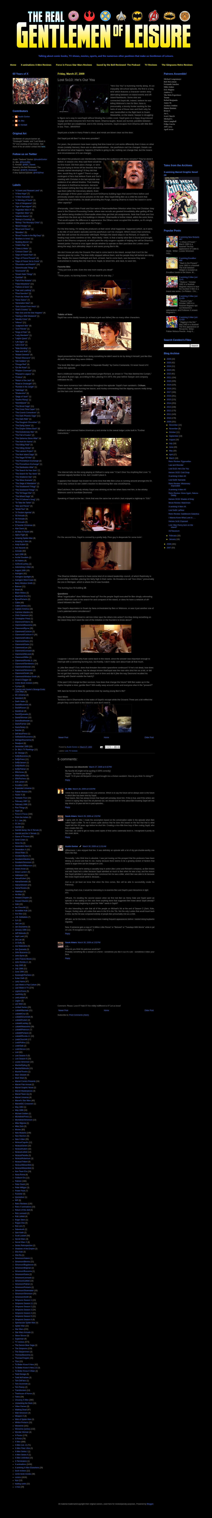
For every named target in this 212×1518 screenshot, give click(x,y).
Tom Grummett (21, 1384)
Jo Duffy (18, 943)
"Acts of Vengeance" (23, 203)
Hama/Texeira (21, 888)
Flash (17, 811)
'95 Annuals (20, 522)
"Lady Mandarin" (22, 335)
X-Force (18, 1438)
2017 (169, 392)
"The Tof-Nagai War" (23, 493)
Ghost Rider (20, 853)
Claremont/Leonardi (23, 651)
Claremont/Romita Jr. (24, 660)
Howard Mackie (21, 901)
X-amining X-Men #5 (177, 489)
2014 (169, 403)
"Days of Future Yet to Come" (27, 261)
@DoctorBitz (25, 162)
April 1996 (19, 554)
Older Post (149, 737)
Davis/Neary (20, 727)
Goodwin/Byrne (21, 856)
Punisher (18, 1194)
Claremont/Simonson (24, 670)
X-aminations (20, 1464)
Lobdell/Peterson (22, 1030)
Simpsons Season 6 (23, 1319)
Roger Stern (20, 1220)
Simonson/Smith (22, 1297)
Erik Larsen (20, 782)
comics (18, 1477)
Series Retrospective (24, 1245)
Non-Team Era (21, 1171)
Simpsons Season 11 (24, 1303)
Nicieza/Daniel (21, 1146)
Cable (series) (21, 606)
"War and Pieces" (22, 506)
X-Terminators (21, 1461)
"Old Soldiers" (21, 361)
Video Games (21, 1406)
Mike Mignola (20, 1123)
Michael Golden (21, 1113)
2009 (169, 422)
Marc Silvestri (20, 1075)
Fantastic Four (21, 798)
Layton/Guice (20, 991)
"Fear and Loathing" (23, 290)
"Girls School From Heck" (25, 306)
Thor (17, 1361)
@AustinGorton (40, 159)
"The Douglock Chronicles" (26, 422)
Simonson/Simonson (23, 1294)
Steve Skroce (20, 1336)
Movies (18, 1130)
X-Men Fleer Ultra (22, 1448)
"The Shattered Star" (23, 477)
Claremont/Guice (22, 644)
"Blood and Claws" (23, 229)
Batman (18, 586)
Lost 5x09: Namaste (177, 480)
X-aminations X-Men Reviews (36, 65)
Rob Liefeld (20, 1216)
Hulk (17, 904)
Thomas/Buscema (22, 1355)
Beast (17, 590)
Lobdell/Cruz (20, 1014)
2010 (169, 418)
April (171, 454)
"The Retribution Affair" (24, 467)
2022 (169, 374)
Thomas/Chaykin (22, 1358)
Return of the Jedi (22, 1210)
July (171, 443)
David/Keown (20, 708)
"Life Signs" (20, 342)
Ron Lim (18, 1226)
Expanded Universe (23, 788)
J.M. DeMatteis (21, 917)
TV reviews (73, 751)
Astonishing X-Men (23, 567)
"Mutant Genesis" (22, 354)
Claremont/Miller (22, 657)
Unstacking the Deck (23, 1403)
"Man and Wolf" (21, 351)
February (173, 536)
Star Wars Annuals (23, 1332)
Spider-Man (20, 1326)
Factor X (18, 795)
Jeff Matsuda (20, 933)
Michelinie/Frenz (22, 1117)
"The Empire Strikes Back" (26, 429)
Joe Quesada (20, 949)
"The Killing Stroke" (23, 448)
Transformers (20, 1390)
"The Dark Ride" (22, 419)
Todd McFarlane (22, 1377)
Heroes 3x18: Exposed (178, 521)
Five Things (20, 808)
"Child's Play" (20, 245)
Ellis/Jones (19, 772)
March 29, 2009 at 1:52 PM (89, 816)
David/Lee (19, 711)
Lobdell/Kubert (21, 1020)
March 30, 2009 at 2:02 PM (89, 942)
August (172, 440)
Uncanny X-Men (22, 1400)
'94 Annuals (20, 519)
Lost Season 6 (21, 1059)
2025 (169, 363)
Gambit (18, 827)
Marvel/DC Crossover (24, 1104)
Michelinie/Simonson (23, 1120)
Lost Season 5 (21, 1055)
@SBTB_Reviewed (29, 170)
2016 (169, 396)
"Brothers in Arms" (22, 239)
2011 (169, 414)
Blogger (150, 1504)
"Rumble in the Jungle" (24, 387)
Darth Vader (20, 701)
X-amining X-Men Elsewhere (27, 1468)
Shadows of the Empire (25, 1249)
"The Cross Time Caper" (25, 409)
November (173, 429)
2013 (169, 407)
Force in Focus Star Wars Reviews (74, 65)
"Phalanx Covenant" (23, 371)
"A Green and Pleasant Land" (27, 190)
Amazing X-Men (21, 541)
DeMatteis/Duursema (24, 737)
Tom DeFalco (20, 1381)
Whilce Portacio (21, 1422)
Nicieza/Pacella (21, 1155)
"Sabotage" (19, 390)
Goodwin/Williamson (23, 866)
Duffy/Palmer (20, 769)
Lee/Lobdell (20, 998)
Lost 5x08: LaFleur (176, 510)
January (172, 539)
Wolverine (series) (22, 1429)
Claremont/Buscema (23, 625)
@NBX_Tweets (29, 165)
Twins (17, 1397)
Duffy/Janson (20, 762)
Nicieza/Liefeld (21, 1152)
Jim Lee (18, 940)
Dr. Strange (20, 753)
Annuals (18, 551)
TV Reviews (151, 65)
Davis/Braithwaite (22, 721)
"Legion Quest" (21, 338)
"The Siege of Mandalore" (26, 483)
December (173, 425)
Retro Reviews (21, 1204)
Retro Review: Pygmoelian (180, 461)
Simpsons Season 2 (23, 1306)
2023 (169, 370)
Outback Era (20, 1178)
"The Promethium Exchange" (27, 464)
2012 (169, 411)
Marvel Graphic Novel (24, 1088)
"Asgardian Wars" (22, 213)
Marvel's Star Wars (23, 1100)
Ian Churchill (20, 907)
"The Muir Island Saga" (24, 454)
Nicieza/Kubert (21, 1149)
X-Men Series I (21, 1451)
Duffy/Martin (20, 766)
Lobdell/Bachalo (21, 1010)
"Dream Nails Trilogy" (24, 274)
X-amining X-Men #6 (177, 476)
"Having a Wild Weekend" (25, 316)
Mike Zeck (19, 1126)
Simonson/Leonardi (23, 1278)
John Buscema (21, 952)
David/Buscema (21, 705)
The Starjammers (22, 1352)
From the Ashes (21, 817)
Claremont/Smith (22, 673)
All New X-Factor (22, 532)
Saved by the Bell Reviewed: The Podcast (118, 65)
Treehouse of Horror (23, 1393)
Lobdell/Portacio (22, 1033)
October (172, 432)
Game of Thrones (22, 836)
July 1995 (19, 965)
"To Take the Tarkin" (23, 503)
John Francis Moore (23, 959)
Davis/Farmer (20, 724)
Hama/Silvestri (21, 885)
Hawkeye (19, 891)
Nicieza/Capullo (21, 1142)
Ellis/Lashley (20, 775)
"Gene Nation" (21, 300)
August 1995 (20, 570)
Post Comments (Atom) (79, 1015)
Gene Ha (19, 843)
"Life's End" (20, 345)
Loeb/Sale (19, 1046)
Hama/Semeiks (21, 881)
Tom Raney (20, 1387)
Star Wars (19, 1329)
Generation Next (22, 846)
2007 (169, 548)
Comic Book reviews (23, 683)
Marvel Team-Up (22, 1094)
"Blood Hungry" (21, 226)
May (171, 451)
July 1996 (19, 968)
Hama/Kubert (20, 878)
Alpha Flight (20, 535)
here (43, 147)
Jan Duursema (21, 927)
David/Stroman (21, 717)
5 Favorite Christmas (24, 525)
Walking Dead (21, 1410)
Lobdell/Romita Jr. (22, 1036)
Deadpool (19, 743)
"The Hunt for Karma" (24, 441)
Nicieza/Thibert (21, 1162)
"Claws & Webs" (22, 248)
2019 (169, 385)
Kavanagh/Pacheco (23, 975)
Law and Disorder (176, 465)
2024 (169, 366)
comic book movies (23, 1474)
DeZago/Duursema (23, 740)
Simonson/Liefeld (22, 1281)
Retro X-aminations (23, 1207)
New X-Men (20, 1139)
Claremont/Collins (22, 638)
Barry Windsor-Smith (24, 583)
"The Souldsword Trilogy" (25, 486)
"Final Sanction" (21, 293)
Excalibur (19, 785)
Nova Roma (20, 1175)
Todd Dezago (20, 1374)
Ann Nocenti (20, 548)
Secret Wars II (21, 1242)
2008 (169, 544)
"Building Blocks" (22, 242)
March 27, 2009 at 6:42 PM (100, 767)
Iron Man (18, 914)
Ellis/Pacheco (20, 779)
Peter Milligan (21, 1187)
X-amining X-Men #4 (177, 507)
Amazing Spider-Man (24, 538)
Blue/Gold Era (21, 596)
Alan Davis (19, 528)
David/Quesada (21, 714)
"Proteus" (19, 377)
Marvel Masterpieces (24, 1091)
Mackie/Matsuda (22, 1068)
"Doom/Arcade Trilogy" (24, 268)
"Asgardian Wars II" (23, 210)
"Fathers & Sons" (22, 287)
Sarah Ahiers (71, 816)
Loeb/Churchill (21, 1039)
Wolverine (19, 1426)
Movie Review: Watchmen (179, 503)
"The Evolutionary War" (24, 432)
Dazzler (18, 730)
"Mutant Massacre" (23, 358)
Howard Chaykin (22, 898)
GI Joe (18, 824)
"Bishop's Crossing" (23, 219)
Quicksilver (19, 1197)
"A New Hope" (21, 194)
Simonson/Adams (22, 1258)
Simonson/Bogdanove (24, 1265)
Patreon (18, 1181)
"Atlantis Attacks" (22, 216)
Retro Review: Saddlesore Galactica (184, 514)
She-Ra (18, 1255)
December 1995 (21, 746)
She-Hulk (19, 1252)
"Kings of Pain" (21, 332)
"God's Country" (21, 309)
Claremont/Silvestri (23, 667)
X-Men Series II (21, 1455)
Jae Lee (18, 923)
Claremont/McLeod (23, 654)
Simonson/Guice (22, 1274)
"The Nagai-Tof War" (23, 458)
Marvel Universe (22, 1097)
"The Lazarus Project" (24, 451)
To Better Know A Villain (25, 1371)
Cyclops (18, 686)
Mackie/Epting (21, 1065)
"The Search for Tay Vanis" (26, 474)
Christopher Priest (22, 618)
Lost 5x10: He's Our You (179, 469)
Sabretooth (19, 1229)
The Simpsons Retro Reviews (177, 65)
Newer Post (63, 737)
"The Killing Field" (22, 445)
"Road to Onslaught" (23, 384)
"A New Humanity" (22, 197)
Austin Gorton (71, 846)
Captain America (22, 609)
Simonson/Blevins (22, 1262)
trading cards (20, 1484)
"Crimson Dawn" (22, 252)
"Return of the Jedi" (23, 380)
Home (13, 65)
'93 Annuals (20, 516)
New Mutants (20, 1133)
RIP (16, 1200)
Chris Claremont (22, 615)
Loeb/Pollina (20, 1043)
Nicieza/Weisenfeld (23, 1165)
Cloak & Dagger (21, 680)
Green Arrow (20, 869)
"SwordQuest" (21, 403)
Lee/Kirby (19, 994)
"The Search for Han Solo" (26, 470)
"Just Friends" (21, 329)
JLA (16, 920)
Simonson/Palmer (22, 1284)
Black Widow (20, 593)
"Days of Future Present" (25, 258)
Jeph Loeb (19, 936)
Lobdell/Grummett (22, 1017)
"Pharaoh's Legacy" (23, 374)
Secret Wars (20, 1239)
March (172, 458)
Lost (66, 751)
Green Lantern (21, 872)
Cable (17, 603)
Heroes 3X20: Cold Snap (179, 472)
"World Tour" (20, 509)
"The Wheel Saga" (22, 496)
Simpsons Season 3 (23, 1310)
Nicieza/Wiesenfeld (23, 1168)
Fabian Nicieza (21, 791)
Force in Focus (21, 814)
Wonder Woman (22, 1432)
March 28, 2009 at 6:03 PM (84, 789)
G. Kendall (22, 125)
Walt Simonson (21, 1413)
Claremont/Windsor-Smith (26, 676)
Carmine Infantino (22, 612)
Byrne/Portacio (21, 599)
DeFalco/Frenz (21, 734)
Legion (18, 1001)
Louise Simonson (22, 1062)
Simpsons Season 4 (23, 1313)
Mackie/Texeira (21, 1072)
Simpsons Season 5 (23, 1316)
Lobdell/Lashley (21, 1023)
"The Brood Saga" (22, 406)
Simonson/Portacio (23, 1287)
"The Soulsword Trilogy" (25, 490)
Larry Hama (20, 981)
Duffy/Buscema (21, 756)
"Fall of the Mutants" (23, 280)
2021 (169, 377)
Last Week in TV (22, 988)
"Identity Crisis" (21, 319)
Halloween (19, 875)
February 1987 (21, 801)
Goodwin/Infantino (22, 859)
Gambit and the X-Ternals (25, 833)
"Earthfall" (19, 277)
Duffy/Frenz (20, 759)
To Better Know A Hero (24, 1364)
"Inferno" (18, 322)
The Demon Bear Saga (24, 1345)
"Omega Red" (21, 364)
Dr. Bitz (68, 789)
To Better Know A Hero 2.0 (26, 1368)
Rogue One (20, 1223)
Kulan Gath (19, 978)
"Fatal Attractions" (22, 284)
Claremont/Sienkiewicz (24, 664)
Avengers (19, 573)
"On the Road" (21, 367)
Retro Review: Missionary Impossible (179, 484)
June (171, 447)
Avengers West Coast (24, 580)
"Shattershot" (20, 393)
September (174, 436)
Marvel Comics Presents (25, 1081)
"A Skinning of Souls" (24, 200)
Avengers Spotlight (23, 577)
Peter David (20, 1184)
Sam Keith (19, 1232)
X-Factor (18, 1435)
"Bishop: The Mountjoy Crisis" (27, 223)
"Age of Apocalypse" (23, 206)
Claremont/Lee (21, 648)
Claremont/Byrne (22, 628)
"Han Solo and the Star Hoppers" (29, 313)
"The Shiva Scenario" (24, 480)
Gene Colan (20, 840)
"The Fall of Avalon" (23, 435)
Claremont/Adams (22, 622)
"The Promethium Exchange (27, 461)
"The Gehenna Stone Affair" (26, 438)
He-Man (18, 894)
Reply (67, 780)
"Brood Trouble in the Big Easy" (28, 235)
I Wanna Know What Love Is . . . (182, 518)
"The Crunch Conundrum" (26, 412)
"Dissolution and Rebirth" (25, 264)
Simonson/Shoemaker (24, 1290)
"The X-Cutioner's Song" (25, 499)
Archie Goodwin (21, 557)
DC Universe (20, 695)
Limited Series (21, 1007)
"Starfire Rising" (21, 400)
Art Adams (19, 561)
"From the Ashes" (22, 297)
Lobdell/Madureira (22, 1026)
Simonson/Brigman (23, 1268)
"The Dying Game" (23, 425)
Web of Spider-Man (23, 1419)
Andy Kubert (20, 544)
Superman (19, 1339)
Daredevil (19, 698)
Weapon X (19, 1416)
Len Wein (19, 1004)
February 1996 (21, 804)
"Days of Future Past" (24, 255)
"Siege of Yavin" (21, 396)
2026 (169, 359)
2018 (169, 388)
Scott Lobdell (20, 1236)
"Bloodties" (19, 232)
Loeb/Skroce (20, 1049)
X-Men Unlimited (22, 1458)
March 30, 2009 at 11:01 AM (94, 846)
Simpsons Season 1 (23, 1300)
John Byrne (20, 956)
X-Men (18, 1442)
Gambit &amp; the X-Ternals (27, 830)
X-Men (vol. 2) (21, 1445)
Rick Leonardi (21, 1213)
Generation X (20, 849)
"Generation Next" (22, 303)
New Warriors (20, 1136)
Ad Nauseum (174, 531)
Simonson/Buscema (23, 1271)
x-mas (17, 1487)
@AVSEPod (38, 173)
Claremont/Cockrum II (24, 635)
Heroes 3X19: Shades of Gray (181, 499)
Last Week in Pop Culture (25, 985)
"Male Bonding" (21, 348)
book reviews (20, 1471)
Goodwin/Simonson (23, 862)
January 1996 (21, 930)
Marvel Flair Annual (23, 1084)
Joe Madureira (21, 946)
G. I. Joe (18, 820)
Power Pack (20, 1191)
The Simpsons (21, 1348)
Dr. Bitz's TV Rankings (24, 750)
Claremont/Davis (22, 641)
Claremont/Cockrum (23, 631)
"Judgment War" (22, 326)
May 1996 (19, 1110)
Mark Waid (19, 1078)
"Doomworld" (20, 271)
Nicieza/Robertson (22, 1158)
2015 (169, 399)
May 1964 (19, 1107)
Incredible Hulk (21, 911)
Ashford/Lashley (22, 564)
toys (16, 1480)
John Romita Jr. (21, 962)
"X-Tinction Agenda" (23, 512)
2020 (169, 381)
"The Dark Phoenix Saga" (25, 416)
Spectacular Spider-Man (25, 1323)
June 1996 (19, 972)
